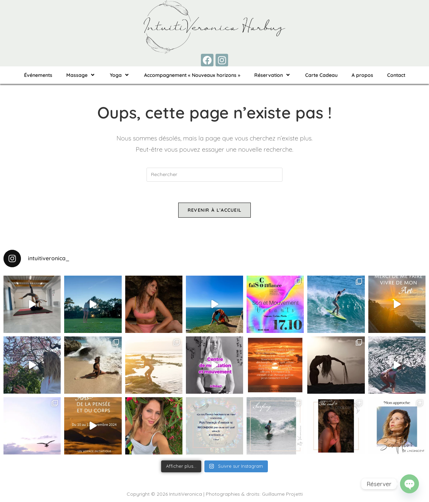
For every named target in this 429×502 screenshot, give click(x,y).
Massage (81, 75)
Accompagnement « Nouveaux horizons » (192, 75)
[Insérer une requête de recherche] (214, 175)
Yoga (120, 75)
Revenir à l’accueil (215, 210)
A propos (362, 75)
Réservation (272, 75)
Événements (38, 75)
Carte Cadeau (321, 75)
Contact (396, 75)
